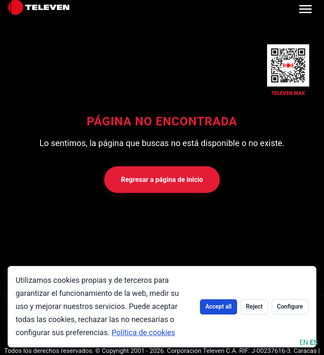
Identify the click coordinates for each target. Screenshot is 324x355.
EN (304, 343)
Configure (290, 306)
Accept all (218, 306)
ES (314, 343)
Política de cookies (143, 332)
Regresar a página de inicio (162, 180)
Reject (254, 306)
